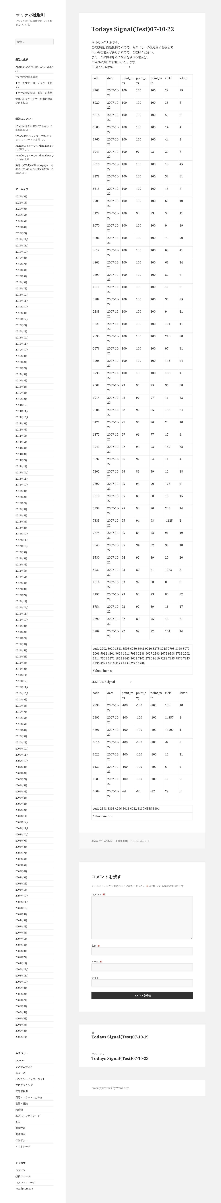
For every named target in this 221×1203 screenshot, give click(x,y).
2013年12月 (22, 472)
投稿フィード (23, 1176)
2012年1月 (21, 601)
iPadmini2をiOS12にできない (32, 126)
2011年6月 (21, 644)
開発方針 (20, 1128)
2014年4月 (21, 448)
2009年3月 (21, 803)
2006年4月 (21, 1018)
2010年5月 (21, 724)
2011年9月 (21, 626)
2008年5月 (21, 865)
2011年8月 (21, 632)
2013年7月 (21, 503)
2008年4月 (21, 871)
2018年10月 (22, 307)
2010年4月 (21, 730)
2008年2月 (21, 883)
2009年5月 (21, 791)
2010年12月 (22, 681)
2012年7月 (21, 564)
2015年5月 (21, 380)
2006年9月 (21, 988)
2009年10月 (22, 761)
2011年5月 (21, 650)
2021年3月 (21, 196)
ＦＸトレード (23, 1146)
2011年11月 (22, 613)
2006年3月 (21, 1024)
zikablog (123, 840)
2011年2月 (21, 669)
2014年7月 (21, 429)
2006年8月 (21, 994)
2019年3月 (21, 282)
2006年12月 (22, 969)
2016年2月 (21, 325)
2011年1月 (21, 675)
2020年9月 (21, 208)
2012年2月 (21, 595)
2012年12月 (22, 534)
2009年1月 (21, 816)
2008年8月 (21, 846)
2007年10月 (22, 908)
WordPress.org (24, 1188)
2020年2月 (21, 233)
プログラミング (24, 1085)
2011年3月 (21, 662)
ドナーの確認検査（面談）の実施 (34, 92)
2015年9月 (21, 356)
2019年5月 (21, 276)
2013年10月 (22, 484)
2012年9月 (21, 552)
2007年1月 (21, 963)
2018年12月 (22, 294)
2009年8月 (21, 773)
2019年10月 (22, 251)
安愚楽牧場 (22, 1091)
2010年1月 (21, 742)
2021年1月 (21, 202)
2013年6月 (21, 509)
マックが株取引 (30, 15)
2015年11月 (22, 343)
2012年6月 (21, 570)
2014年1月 (21, 466)
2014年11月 (22, 411)
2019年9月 (21, 257)
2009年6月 (21, 785)
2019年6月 (21, 270)
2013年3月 (21, 521)
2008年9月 (21, 840)
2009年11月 (22, 754)
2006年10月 (22, 981)
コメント (98, 894)
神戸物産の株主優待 (27, 76)
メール (96, 961)
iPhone (20, 1060)
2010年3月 (21, 736)
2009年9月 (21, 767)
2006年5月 (21, 1012)
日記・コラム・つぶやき (29, 1097)
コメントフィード (25, 1182)
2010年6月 (21, 718)
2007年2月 (21, 957)
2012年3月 (21, 589)
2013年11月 (22, 478)
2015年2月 (21, 399)
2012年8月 (21, 558)
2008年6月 (21, 859)
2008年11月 (22, 828)
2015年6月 (21, 374)
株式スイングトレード (28, 1115)
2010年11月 (22, 687)
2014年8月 (21, 423)
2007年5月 (21, 938)
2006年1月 (21, 1037)
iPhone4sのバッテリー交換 (31, 136)
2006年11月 (22, 975)
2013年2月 (21, 527)
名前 (95, 945)
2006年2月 (21, 1030)
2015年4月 (21, 386)
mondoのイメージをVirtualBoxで (34, 145)
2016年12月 (22, 319)
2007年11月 (22, 902)
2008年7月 (21, 853)
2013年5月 (21, 515)
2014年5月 (21, 442)
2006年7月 (21, 1000)
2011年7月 (21, 638)
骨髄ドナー (22, 1140)
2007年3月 (21, 951)
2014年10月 (22, 417)
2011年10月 (22, 619)
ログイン (20, 1170)
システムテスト (24, 1066)
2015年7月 (21, 368)
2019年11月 (22, 245)
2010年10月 (22, 693)
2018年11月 (22, 300)
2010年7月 (21, 711)
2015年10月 (22, 350)
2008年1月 (21, 889)
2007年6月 (21, 932)
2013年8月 (21, 497)
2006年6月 (21, 1006)
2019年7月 (21, 264)
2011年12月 (22, 607)
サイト (95, 977)
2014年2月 (21, 460)
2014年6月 (21, 435)
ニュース (20, 1072)
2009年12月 (22, 748)
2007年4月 (21, 945)
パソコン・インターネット (30, 1079)
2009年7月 (21, 779)
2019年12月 (22, 239)
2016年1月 (21, 331)
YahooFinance (102, 671)
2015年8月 (21, 362)
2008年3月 (21, 877)
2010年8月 (21, 705)
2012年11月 (22, 540)
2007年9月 (21, 914)
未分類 (19, 1109)
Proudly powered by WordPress (110, 1088)
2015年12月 (22, 337)
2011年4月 (21, 656)
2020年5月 (21, 221)
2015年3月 (21, 392)
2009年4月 (21, 797)
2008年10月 (22, 834)
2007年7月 (21, 926)
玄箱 (18, 1122)
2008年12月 (22, 822)
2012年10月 (22, 546)
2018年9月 (21, 313)
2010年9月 (21, 699)
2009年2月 (21, 810)
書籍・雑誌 (22, 1103)
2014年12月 (22, 405)
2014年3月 (21, 454)
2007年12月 (22, 895)
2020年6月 (21, 215)
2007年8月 (21, 920)
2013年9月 (21, 491)
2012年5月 (21, 576)
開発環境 (20, 1134)
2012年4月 (21, 583)
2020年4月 (21, 227)
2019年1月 (21, 288)
